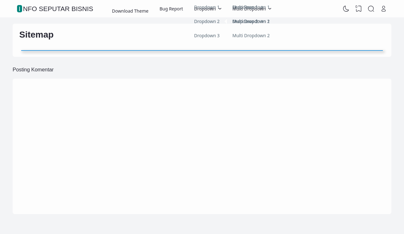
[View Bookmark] (358, 8)
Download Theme (130, 9)
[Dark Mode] (346, 8)
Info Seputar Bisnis (56, 8)
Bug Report (171, 9)
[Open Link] (383, 8)
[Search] (371, 8)
